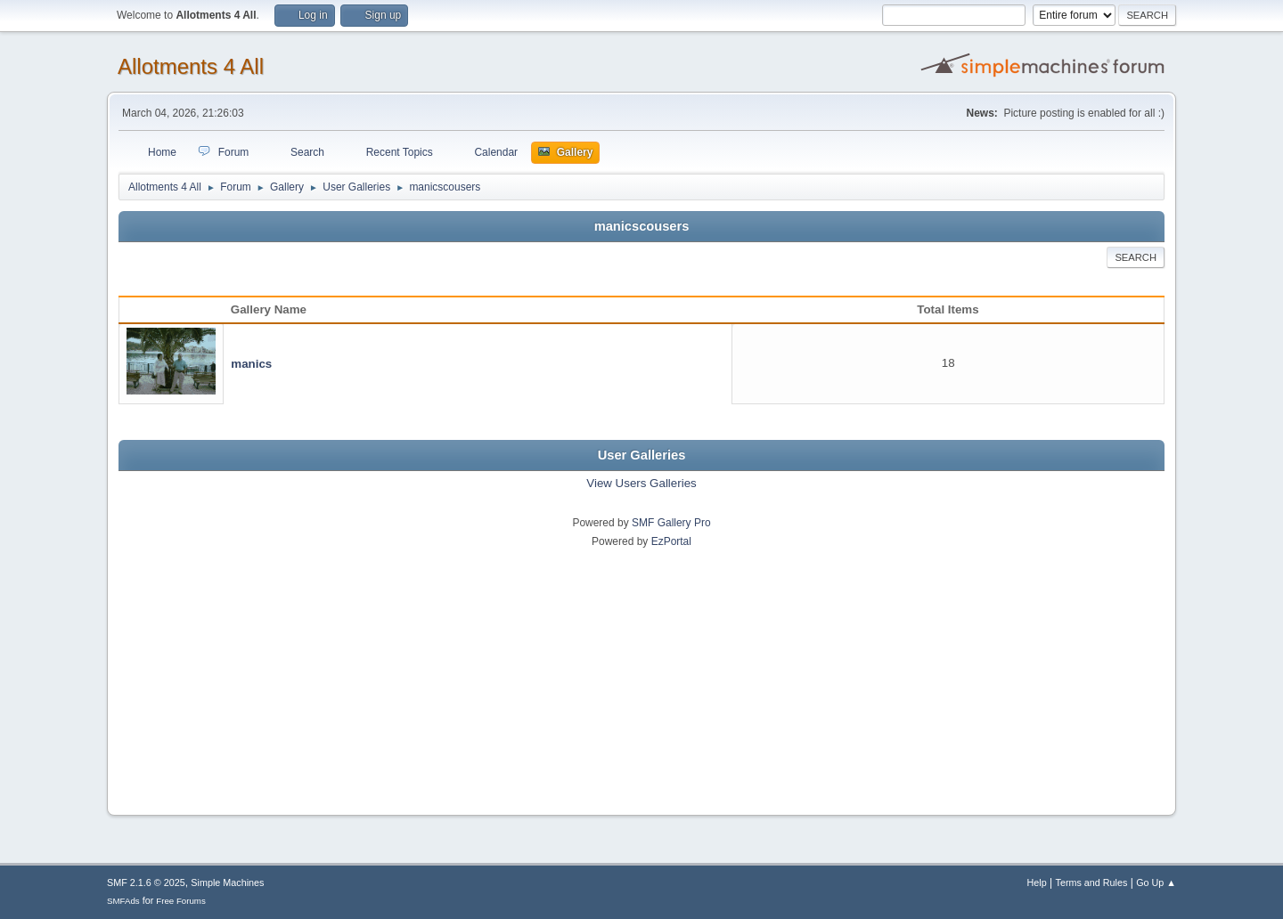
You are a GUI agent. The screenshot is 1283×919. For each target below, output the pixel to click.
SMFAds (123, 901)
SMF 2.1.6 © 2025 (146, 882)
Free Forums (181, 901)
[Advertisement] (641, 676)
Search (1135, 257)
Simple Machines (227, 882)
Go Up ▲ (1156, 882)
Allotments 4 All (191, 66)
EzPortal (671, 541)
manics (251, 363)
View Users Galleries (641, 483)
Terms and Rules (1092, 882)
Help (1037, 882)
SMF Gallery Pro (671, 522)
